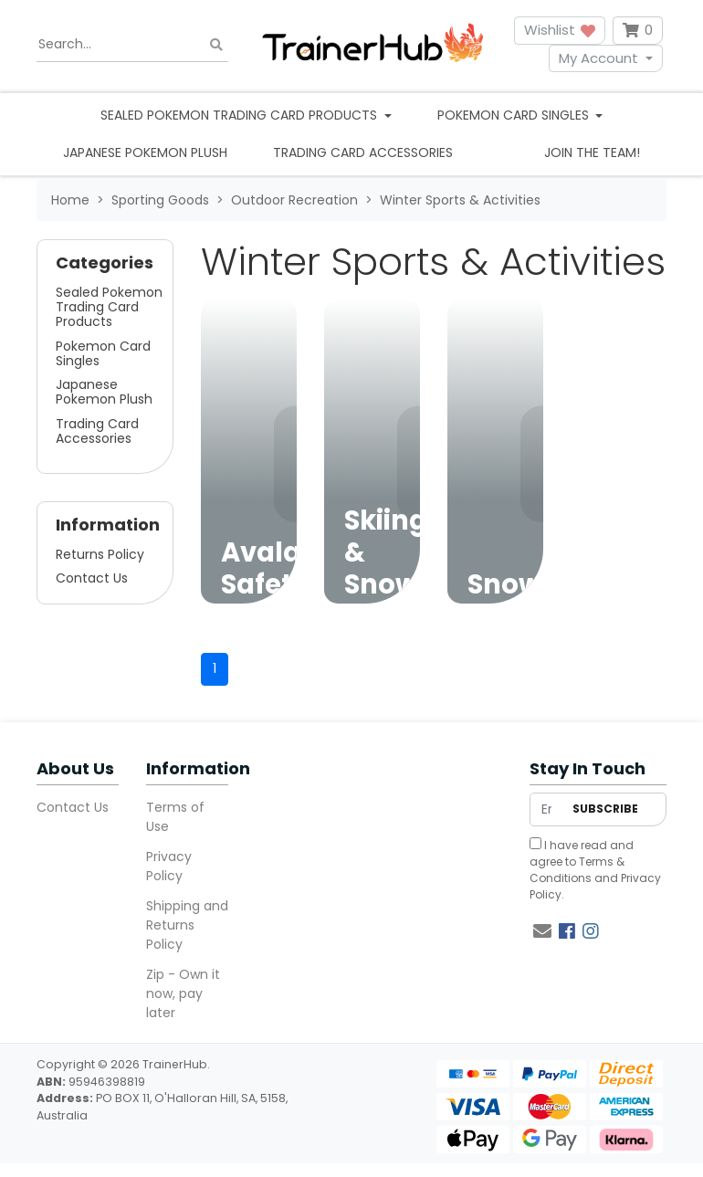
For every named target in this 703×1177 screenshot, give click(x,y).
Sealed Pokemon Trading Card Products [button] (240, 115)
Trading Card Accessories (363, 152)
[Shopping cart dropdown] (638, 30)
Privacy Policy (169, 866)
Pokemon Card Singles (103, 353)
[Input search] (132, 44)
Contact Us (92, 578)
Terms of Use (175, 816)
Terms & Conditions (577, 870)
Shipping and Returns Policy (187, 925)
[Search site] (216, 44)
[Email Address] (546, 809)
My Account (598, 58)
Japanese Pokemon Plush (145, 152)
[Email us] (542, 931)
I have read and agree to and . (595, 869)
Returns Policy (100, 554)
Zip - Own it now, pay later (183, 993)
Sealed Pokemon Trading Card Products (109, 307)
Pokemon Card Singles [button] (515, 115)
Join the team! (592, 152)
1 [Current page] (214, 668)
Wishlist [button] (559, 29)
